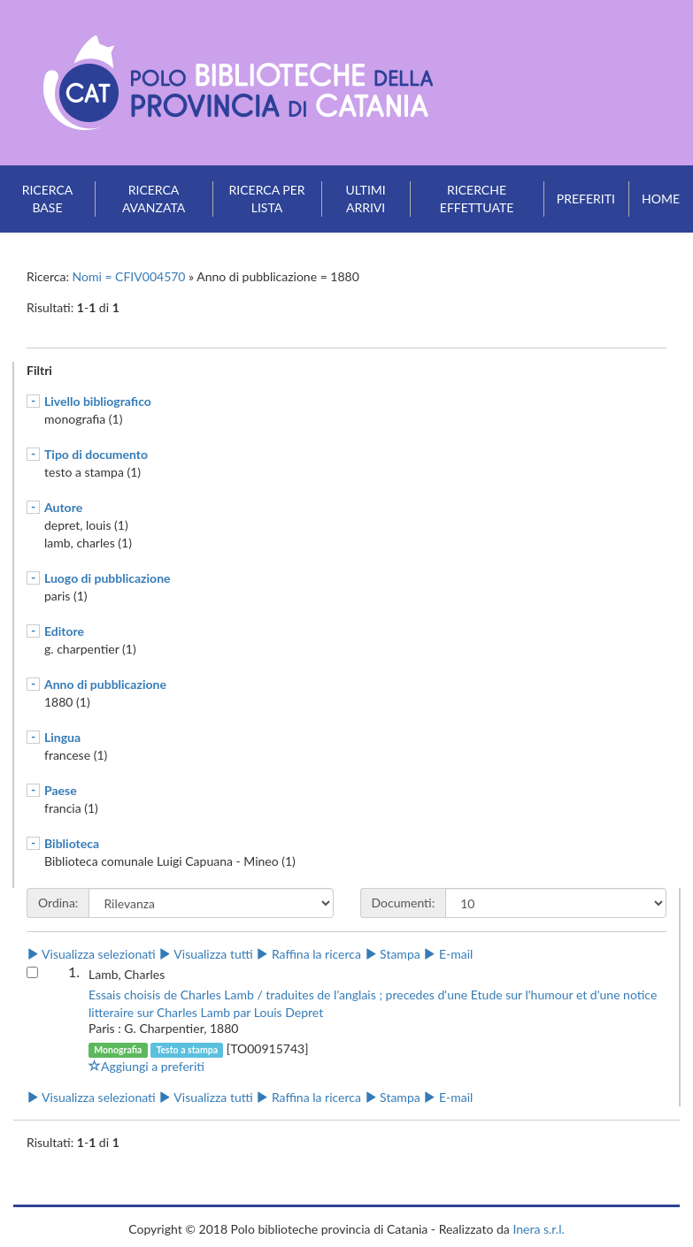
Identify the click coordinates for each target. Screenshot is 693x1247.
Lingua (62, 737)
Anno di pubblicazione (105, 684)
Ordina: (58, 902)
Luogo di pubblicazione (107, 577)
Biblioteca (71, 843)
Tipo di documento (96, 454)
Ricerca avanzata (153, 198)
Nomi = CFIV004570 (131, 276)
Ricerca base (47, 198)
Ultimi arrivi (365, 198)
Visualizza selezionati (91, 953)
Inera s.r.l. (538, 1228)
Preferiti (586, 198)
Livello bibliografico (97, 401)
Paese (60, 790)
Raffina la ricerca (308, 953)
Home (661, 198)
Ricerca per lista (267, 198)
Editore (64, 631)
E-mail (448, 953)
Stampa (392, 953)
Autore (63, 507)
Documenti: (403, 902)
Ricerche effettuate (476, 198)
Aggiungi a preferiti (146, 1066)
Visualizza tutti (205, 953)
